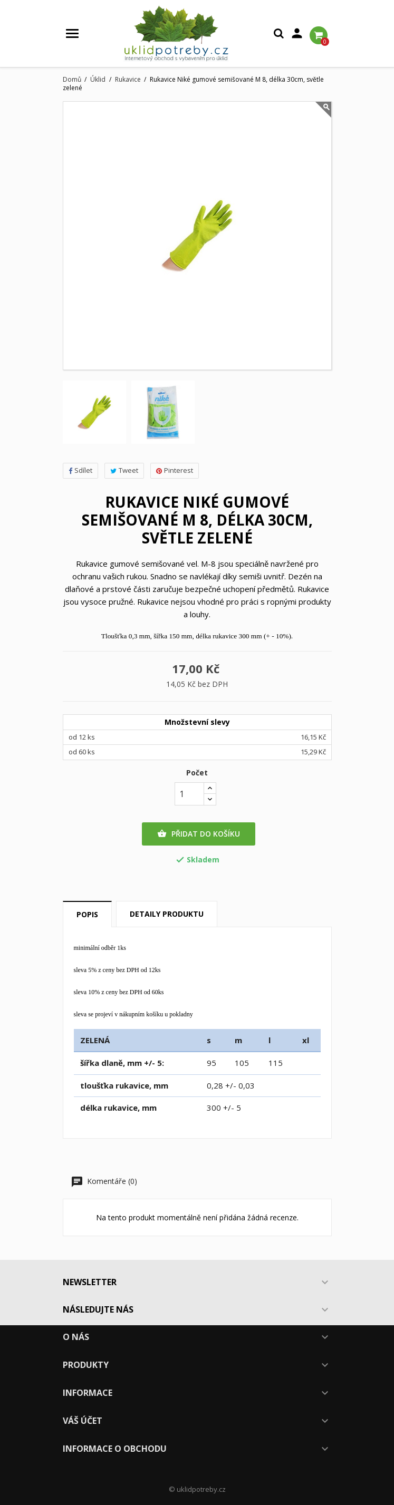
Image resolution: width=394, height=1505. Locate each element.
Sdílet (80, 470)
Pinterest (174, 470)
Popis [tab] (87, 914)
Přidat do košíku (198, 834)
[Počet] (189, 793)
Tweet (124, 470)
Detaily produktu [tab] (167, 914)
